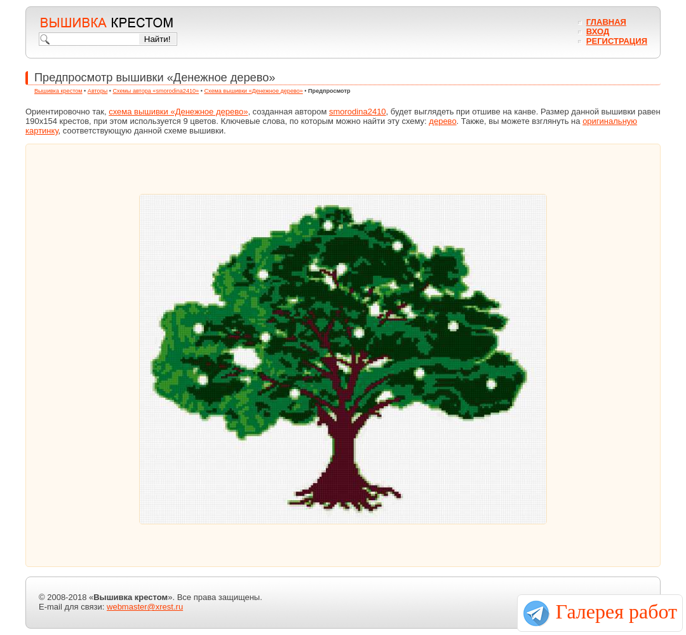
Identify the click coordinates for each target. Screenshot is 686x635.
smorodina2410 (357, 111)
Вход (597, 31)
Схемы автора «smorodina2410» (156, 91)
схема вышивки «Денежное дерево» (178, 111)
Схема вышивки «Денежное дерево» (253, 91)
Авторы (97, 91)
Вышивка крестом (58, 91)
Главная (606, 22)
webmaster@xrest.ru (145, 606)
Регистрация (616, 41)
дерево (442, 121)
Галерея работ (616, 611)
